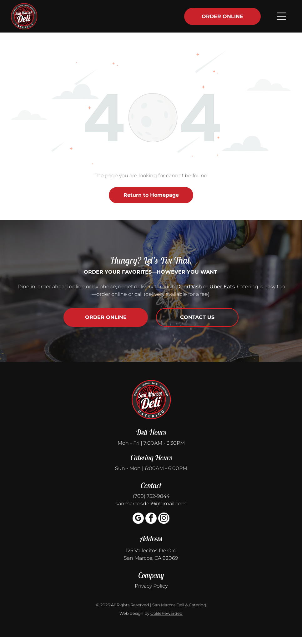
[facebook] (151, 519)
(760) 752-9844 (151, 496)
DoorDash (189, 287)
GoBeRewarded (166, 613)
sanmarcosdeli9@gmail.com (151, 504)
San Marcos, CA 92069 (151, 558)
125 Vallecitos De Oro (151, 551)
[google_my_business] (138, 519)
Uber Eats (222, 287)
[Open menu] (279, 16)
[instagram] (163, 519)
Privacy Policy (151, 586)
